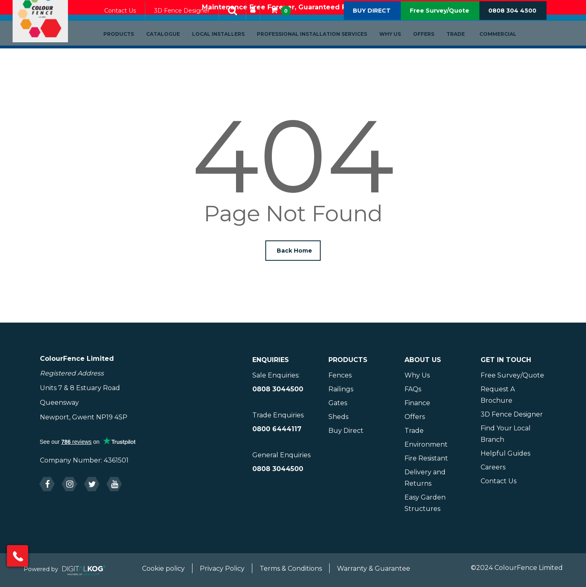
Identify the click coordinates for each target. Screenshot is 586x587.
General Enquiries (281, 455)
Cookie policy (163, 568)
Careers (493, 467)
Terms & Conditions (291, 568)
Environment (426, 444)
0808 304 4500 (512, 24)
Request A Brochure (498, 394)
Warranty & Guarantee (373, 568)
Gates (337, 403)
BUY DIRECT (372, 24)
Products (127, 47)
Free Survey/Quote (439, 24)
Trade (464, 47)
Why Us (399, 47)
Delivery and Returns (425, 477)
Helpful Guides (505, 453)
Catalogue (172, 47)
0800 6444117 (277, 429)
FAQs (413, 389)
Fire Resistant (426, 458)
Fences (340, 375)
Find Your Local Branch (506, 433)
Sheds (338, 417)
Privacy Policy (222, 568)
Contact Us (129, 24)
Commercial (506, 47)
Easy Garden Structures (425, 503)
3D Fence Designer (191, 24)
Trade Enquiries (278, 415)
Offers (432, 47)
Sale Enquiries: (276, 375)
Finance (417, 403)
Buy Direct (345, 430)
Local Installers (227, 47)
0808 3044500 (277, 389)
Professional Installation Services (321, 47)
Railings (340, 389)
